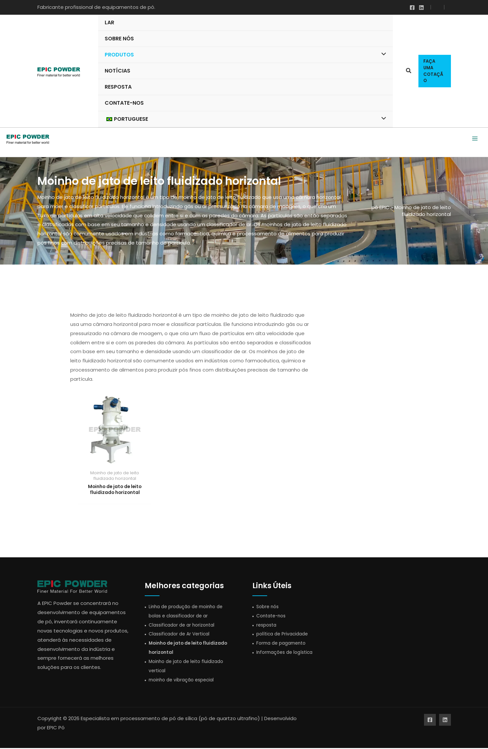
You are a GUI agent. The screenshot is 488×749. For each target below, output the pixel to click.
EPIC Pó (56, 728)
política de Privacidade (284, 634)
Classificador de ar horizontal (184, 625)
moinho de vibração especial (184, 680)
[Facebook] (412, 7)
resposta (267, 625)
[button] (409, 71)
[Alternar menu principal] (474, 139)
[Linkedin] (421, 7)
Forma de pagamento (283, 644)
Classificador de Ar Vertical (182, 634)
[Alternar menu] (382, 54)
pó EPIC (380, 207)
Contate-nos (272, 616)
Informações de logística (287, 653)
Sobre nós (268, 607)
